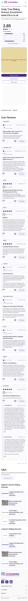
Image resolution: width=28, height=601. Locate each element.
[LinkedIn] (11, 582)
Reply (21, 141)
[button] (4, 141)
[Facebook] (2, 582)
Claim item (14, 82)
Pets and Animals (16, 6)
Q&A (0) (15, 110)
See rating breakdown (14, 43)
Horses (25, 6)
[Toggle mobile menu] (2, 2)
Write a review (14, 75)
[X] (6, 582)
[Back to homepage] (11, 2)
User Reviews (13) (6, 110)
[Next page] (25, 463)
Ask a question (14, 79)
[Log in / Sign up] (25, 2)
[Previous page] (23, 463)
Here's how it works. (20, 19)
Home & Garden (5, 6)
